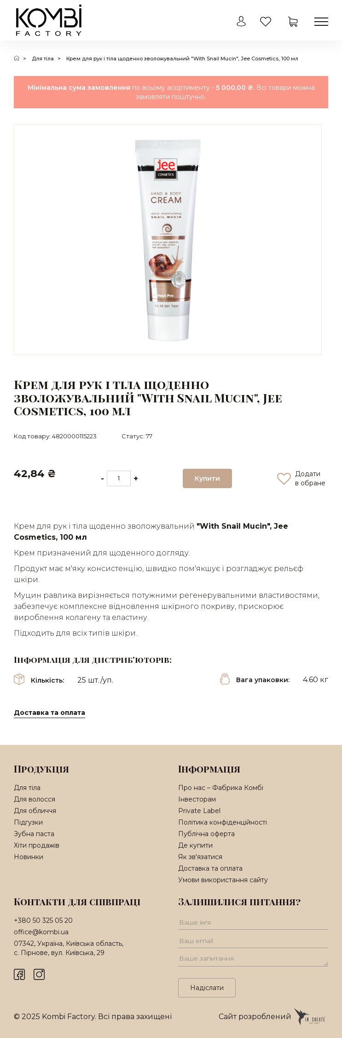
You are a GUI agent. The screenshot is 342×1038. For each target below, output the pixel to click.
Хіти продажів (36, 845)
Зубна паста (34, 834)
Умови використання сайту (223, 880)
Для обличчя (35, 811)
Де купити (195, 845)
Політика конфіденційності (222, 822)
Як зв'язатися (200, 857)
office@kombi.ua (41, 932)
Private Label (199, 811)
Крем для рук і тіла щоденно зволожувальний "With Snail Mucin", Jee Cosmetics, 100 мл (182, 58)
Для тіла (43, 58)
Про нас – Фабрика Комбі (220, 788)
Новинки (28, 857)
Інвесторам (197, 799)
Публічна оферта (206, 834)
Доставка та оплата (49, 712)
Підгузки (28, 822)
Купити (207, 478)
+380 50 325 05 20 (43, 920)
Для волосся (34, 799)
